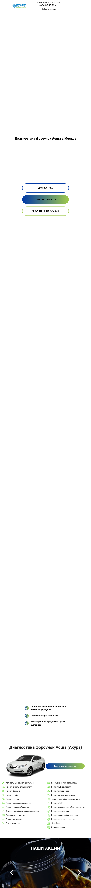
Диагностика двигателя (16, 815)
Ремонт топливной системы (18, 807)
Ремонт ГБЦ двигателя (61, 787)
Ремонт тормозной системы (63, 819)
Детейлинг (56, 823)
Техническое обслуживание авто (65, 799)
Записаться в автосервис (65, 766)
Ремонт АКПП (57, 803)
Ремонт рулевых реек (60, 791)
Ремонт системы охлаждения (18, 803)
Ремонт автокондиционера (63, 795)
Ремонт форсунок (13, 791)
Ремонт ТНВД (12, 795)
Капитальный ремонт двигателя (20, 783)
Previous (11, 872)
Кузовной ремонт (58, 827)
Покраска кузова (13, 823)
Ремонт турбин (12, 799)
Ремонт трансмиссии (60, 811)
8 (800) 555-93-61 (48, 5)
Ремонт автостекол (14, 819)
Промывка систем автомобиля (64, 783)
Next (79, 872)
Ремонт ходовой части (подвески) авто (68, 807)
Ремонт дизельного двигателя (19, 787)
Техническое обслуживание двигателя (22, 811)
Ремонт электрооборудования (64, 815)
